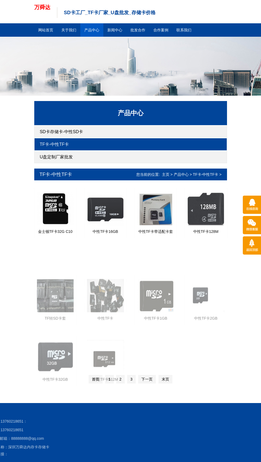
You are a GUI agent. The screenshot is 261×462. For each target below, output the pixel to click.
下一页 (147, 379)
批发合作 (137, 30)
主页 (165, 174)
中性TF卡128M (205, 235)
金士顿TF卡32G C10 (55, 235)
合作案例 (160, 30)
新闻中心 (114, 30)
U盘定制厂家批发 (56, 157)
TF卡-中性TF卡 (54, 144)
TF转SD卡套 (55, 336)
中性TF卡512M (105, 396)
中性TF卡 (105, 336)
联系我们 (183, 30)
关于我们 (68, 30)
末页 (165, 379)
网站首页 (45, 30)
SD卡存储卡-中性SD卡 (61, 131)
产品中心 (91, 30)
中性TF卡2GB (205, 336)
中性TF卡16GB (105, 235)
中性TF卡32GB (55, 396)
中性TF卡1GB (155, 336)
